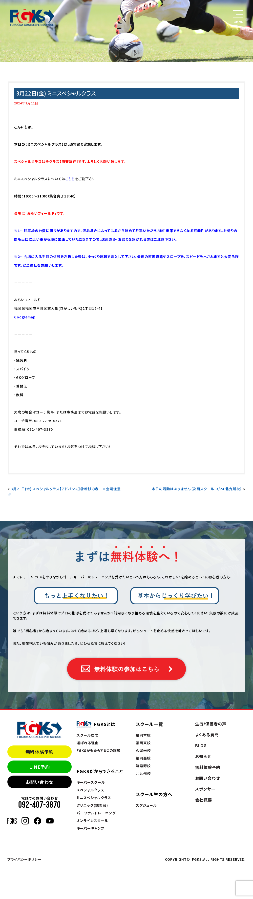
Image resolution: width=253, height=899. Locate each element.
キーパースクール (91, 782)
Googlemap (25, 316)
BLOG (201, 745)
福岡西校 (143, 758)
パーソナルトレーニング (96, 812)
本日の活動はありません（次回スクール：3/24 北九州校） (197, 488)
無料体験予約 (39, 751)
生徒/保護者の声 (210, 724)
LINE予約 (39, 766)
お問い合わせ (39, 782)
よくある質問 (207, 735)
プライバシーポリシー (24, 859)
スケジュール (146, 805)
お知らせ (203, 756)
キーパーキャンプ (90, 828)
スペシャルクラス (90, 789)
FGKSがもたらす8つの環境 (99, 750)
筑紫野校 (143, 765)
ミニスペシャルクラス (94, 797)
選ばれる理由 (88, 742)
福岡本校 (143, 735)
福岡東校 (143, 742)
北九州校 (143, 773)
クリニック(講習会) (92, 805)
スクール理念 (87, 735)
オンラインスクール (92, 820)
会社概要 (203, 800)
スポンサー (205, 789)
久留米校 (143, 750)
